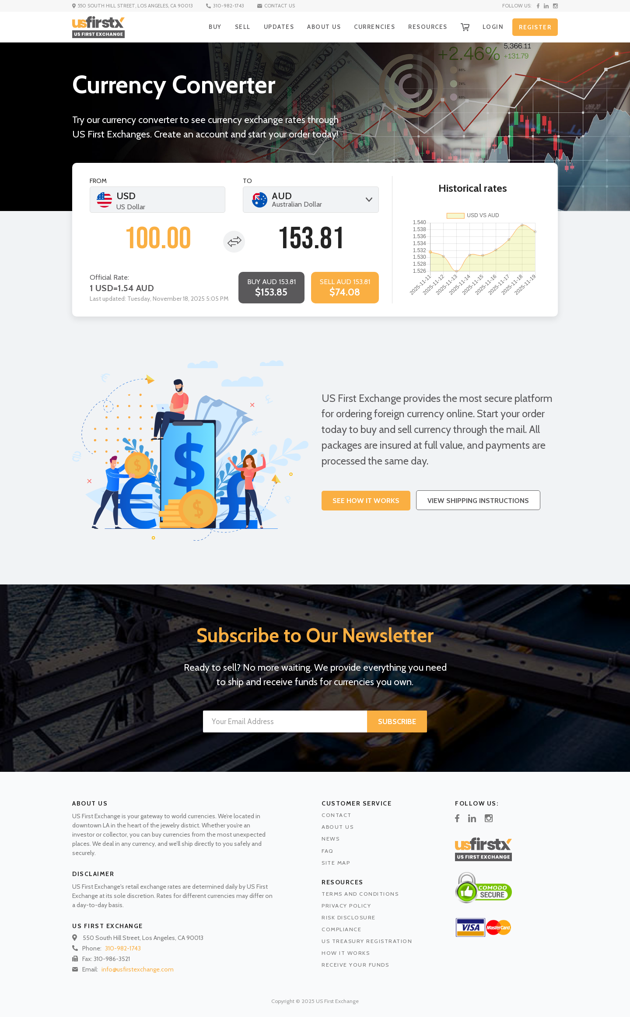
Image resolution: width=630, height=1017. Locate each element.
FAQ (328, 851)
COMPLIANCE (341, 929)
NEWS (331, 838)
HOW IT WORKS (346, 953)
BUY (215, 26)
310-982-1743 (225, 6)
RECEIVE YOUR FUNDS (355, 964)
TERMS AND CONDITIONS (360, 893)
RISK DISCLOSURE (349, 917)
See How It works (365, 500)
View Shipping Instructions (478, 500)
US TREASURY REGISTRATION (367, 941)
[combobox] (310, 200)
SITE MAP (336, 862)
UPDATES (279, 26)
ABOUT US (324, 26)
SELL (243, 26)
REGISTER (535, 27)
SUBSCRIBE (397, 721)
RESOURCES (428, 26)
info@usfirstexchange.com (138, 969)
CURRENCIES (374, 26)
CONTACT (337, 815)
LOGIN (493, 26)
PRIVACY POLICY (346, 905)
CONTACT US (276, 6)
